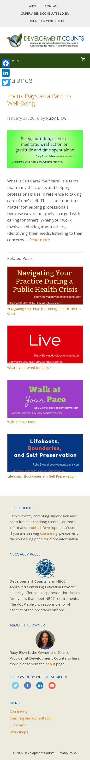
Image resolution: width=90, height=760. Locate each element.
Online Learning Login (46, 21)
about (50, 663)
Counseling (18, 711)
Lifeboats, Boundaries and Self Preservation (41, 476)
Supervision (19, 725)
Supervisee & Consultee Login (45, 13)
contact (35, 527)
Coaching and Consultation (31, 718)
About (34, 6)
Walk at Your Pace (21, 422)
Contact (52, 6)
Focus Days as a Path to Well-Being (39, 99)
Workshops (19, 732)
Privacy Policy (67, 753)
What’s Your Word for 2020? (29, 367)
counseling (48, 533)
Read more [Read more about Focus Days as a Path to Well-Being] (39, 239)
